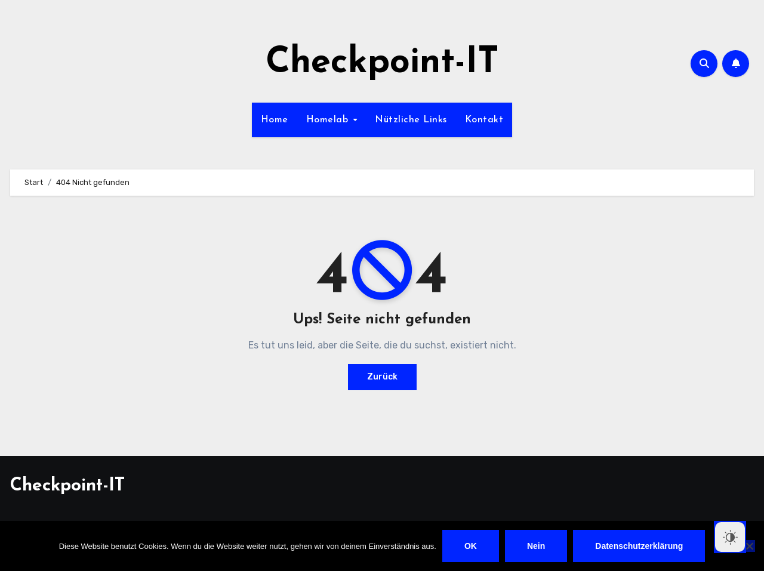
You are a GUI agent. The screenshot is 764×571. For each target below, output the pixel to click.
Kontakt (484, 120)
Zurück (382, 377)
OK (470, 546)
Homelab (329, 120)
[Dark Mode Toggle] (730, 537)
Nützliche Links (411, 120)
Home (274, 120)
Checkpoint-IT (382, 63)
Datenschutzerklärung (639, 546)
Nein (536, 546)
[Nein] (749, 546)
